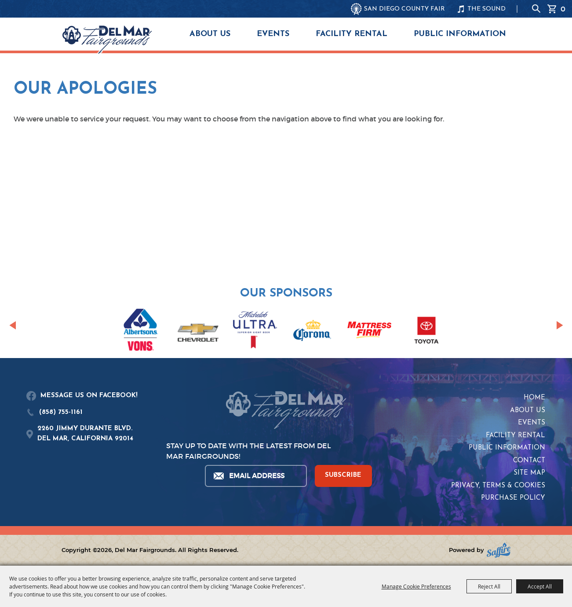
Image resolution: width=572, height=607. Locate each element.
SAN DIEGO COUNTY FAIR (404, 9)
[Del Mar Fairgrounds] (107, 40)
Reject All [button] (489, 586)
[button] (12, 325)
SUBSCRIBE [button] (343, 475)
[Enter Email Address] (255, 476)
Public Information (460, 34)
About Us (209, 34)
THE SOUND (486, 9)
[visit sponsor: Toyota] (426, 331)
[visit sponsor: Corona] (312, 332)
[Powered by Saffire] (498, 550)
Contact (529, 460)
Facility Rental (351, 34)
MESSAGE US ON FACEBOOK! (89, 395)
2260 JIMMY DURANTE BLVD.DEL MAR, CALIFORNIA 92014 (85, 433)
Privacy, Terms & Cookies (498, 486)
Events (273, 34)
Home (534, 398)
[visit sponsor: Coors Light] (255, 331)
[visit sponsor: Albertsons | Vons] (141, 331)
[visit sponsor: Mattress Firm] (369, 331)
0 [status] (563, 8)
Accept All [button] (540, 586)
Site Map (529, 473)
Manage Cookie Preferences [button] (416, 586)
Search (536, 8)
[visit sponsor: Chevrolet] (198, 331)
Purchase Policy (513, 498)
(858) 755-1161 (61, 412)
